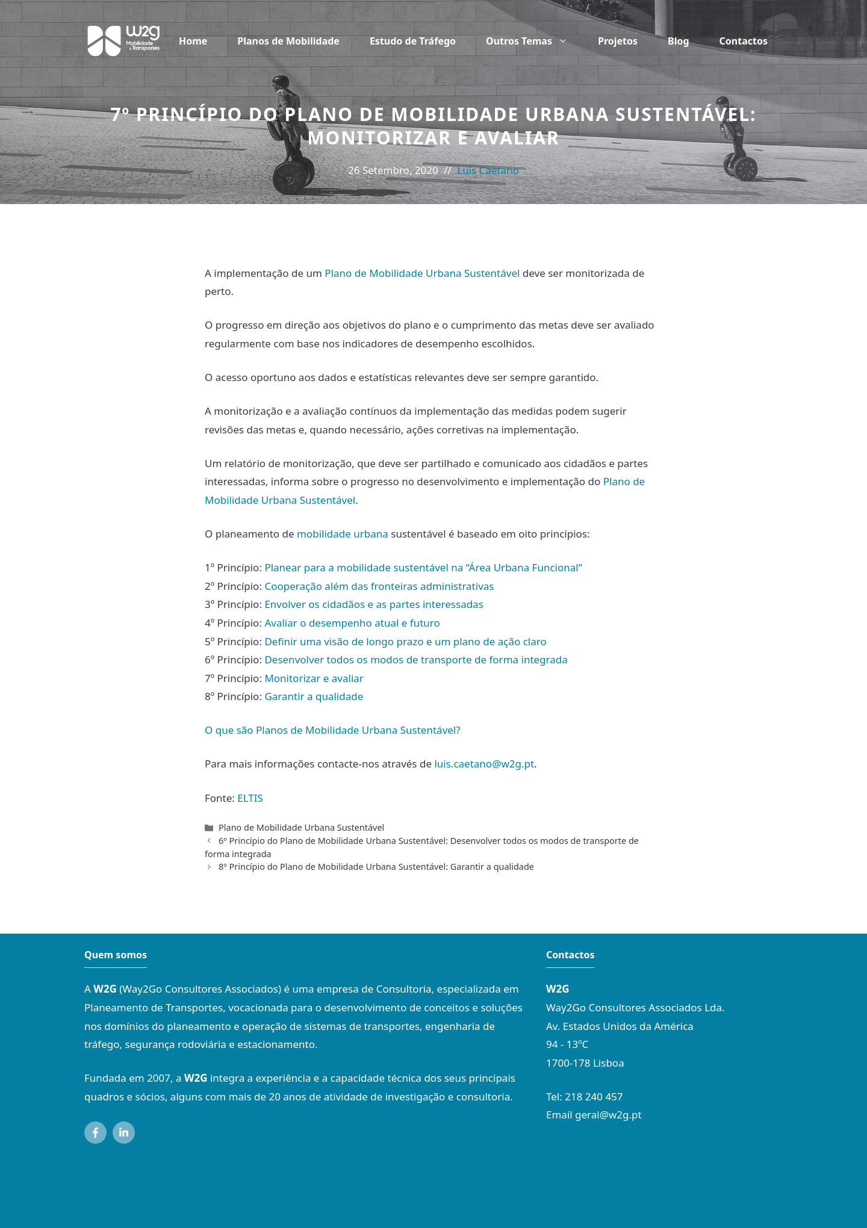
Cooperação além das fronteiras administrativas (379, 586)
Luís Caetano (488, 170)
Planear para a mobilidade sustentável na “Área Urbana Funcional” (423, 567)
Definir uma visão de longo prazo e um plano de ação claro (405, 641)
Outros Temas (534, 41)
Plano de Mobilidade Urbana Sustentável (422, 273)
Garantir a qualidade (313, 696)
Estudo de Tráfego (413, 41)
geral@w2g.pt (608, 1114)
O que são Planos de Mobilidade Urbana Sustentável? (333, 730)
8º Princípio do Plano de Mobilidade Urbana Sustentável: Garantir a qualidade (376, 866)
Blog (678, 41)
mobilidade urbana (342, 534)
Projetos (618, 41)
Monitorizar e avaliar (313, 678)
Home (193, 41)
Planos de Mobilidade (288, 41)
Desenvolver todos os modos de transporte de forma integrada (415, 659)
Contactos (743, 41)
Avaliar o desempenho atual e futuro (352, 623)
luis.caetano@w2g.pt (484, 764)
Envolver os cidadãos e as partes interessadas (373, 604)
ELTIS (250, 798)
